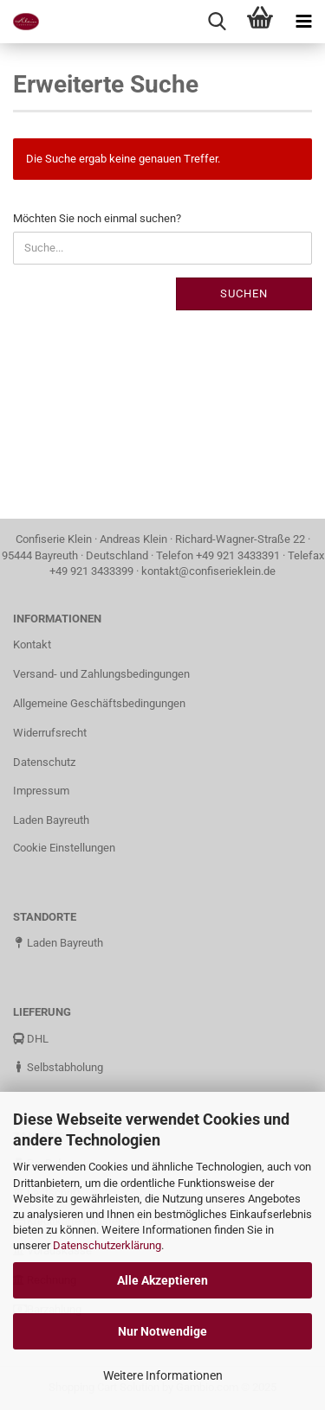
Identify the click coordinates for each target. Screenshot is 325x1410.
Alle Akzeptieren (162, 1280)
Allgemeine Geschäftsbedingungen (99, 703)
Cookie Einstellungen (64, 847)
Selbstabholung (58, 1067)
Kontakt (32, 644)
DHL (31, 1038)
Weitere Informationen (163, 1375)
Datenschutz (44, 762)
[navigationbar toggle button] (303, 21)
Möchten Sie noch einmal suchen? (97, 218)
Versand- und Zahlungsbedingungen (101, 673)
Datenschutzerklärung (107, 1245)
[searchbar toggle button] (216, 21)
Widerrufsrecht (50, 732)
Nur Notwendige (162, 1331)
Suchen (244, 293)
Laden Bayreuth (51, 819)
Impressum (41, 790)
